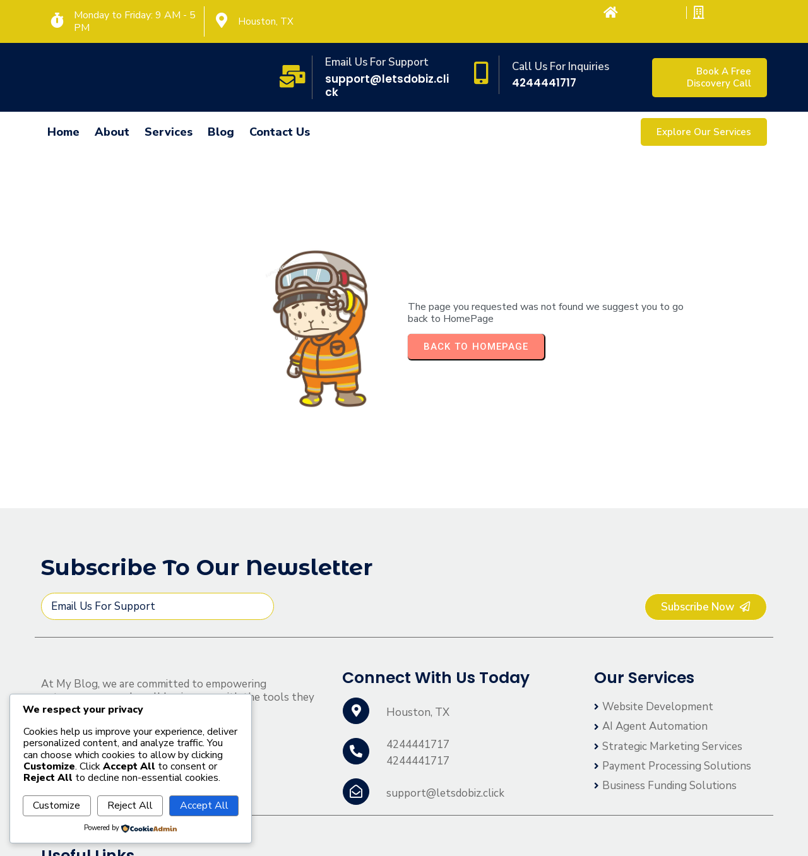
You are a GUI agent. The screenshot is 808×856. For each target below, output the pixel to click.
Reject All (130, 805)
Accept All (204, 805)
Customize (56, 805)
